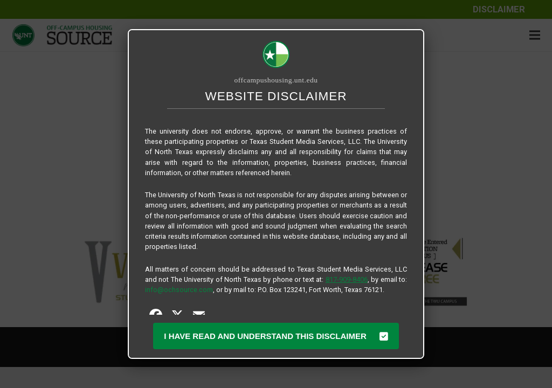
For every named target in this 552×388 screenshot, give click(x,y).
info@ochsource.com (179, 290)
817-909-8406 (347, 279)
